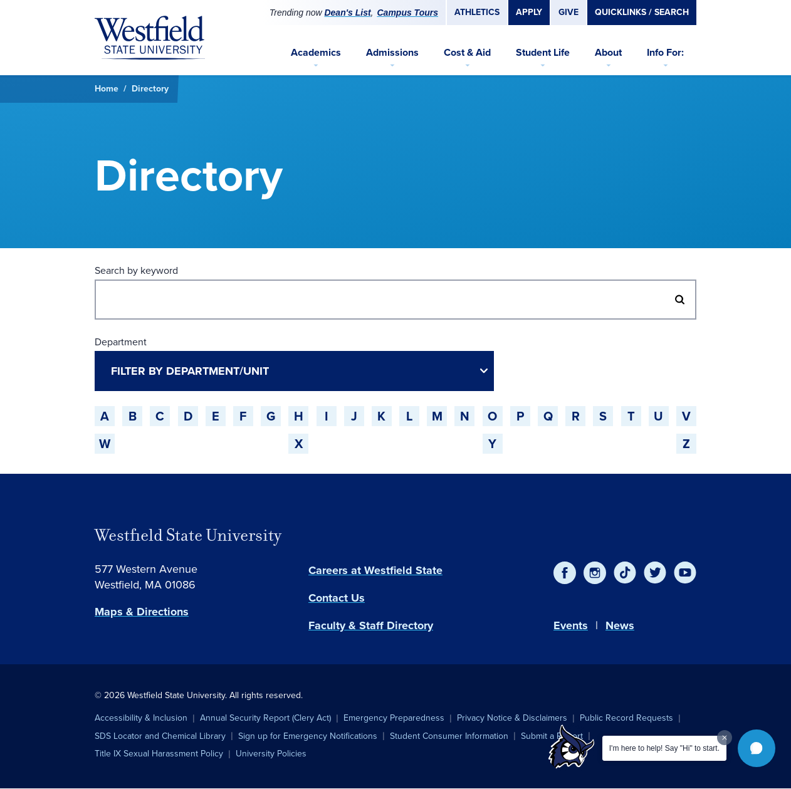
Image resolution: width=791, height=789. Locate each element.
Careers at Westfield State (375, 570)
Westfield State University (188, 535)
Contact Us (336, 598)
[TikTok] (625, 573)
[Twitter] (655, 573)
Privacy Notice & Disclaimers (512, 717)
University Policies (271, 753)
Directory (150, 88)
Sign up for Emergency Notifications (307, 736)
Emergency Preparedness (393, 717)
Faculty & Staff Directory (370, 625)
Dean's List (347, 13)
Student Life (543, 52)
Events (570, 625)
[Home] (150, 38)
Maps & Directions (142, 612)
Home (106, 88)
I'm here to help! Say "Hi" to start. (664, 748)
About (608, 52)
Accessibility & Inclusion (141, 717)
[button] (756, 748)
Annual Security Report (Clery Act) (265, 717)
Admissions (392, 52)
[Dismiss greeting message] (724, 737)
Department (121, 342)
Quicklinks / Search (642, 12)
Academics (316, 52)
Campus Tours (408, 13)
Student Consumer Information (449, 736)
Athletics (477, 12)
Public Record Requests (626, 717)
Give (568, 12)
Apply (529, 12)
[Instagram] (595, 573)
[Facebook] (564, 573)
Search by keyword (136, 270)
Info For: (665, 52)
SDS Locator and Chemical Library (160, 736)
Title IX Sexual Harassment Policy (159, 753)
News (619, 625)
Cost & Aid (467, 52)
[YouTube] (685, 573)
